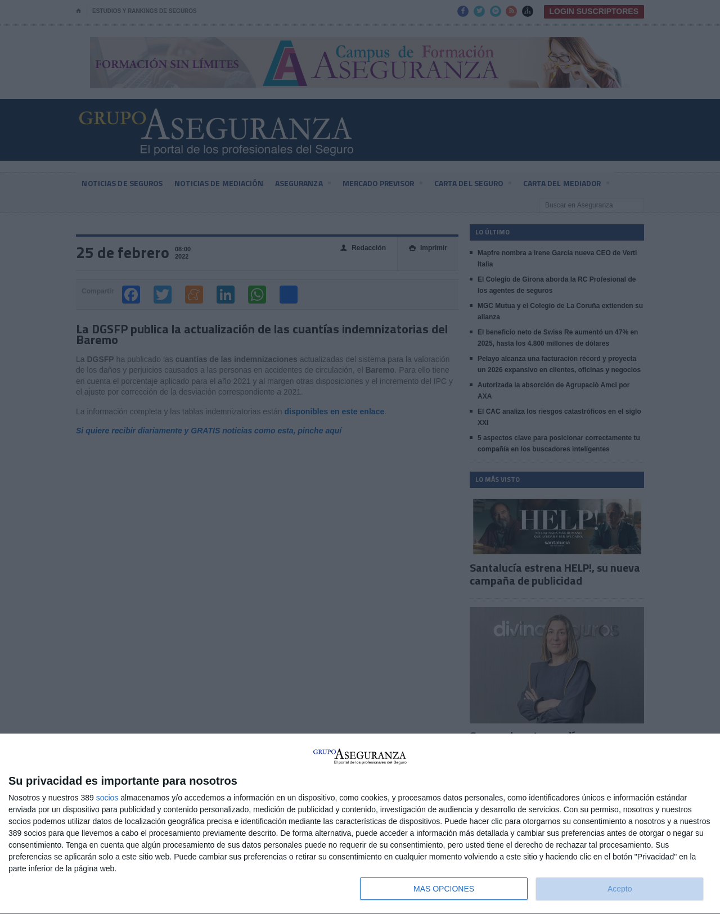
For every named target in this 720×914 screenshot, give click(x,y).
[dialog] (360, 824)
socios (107, 798)
